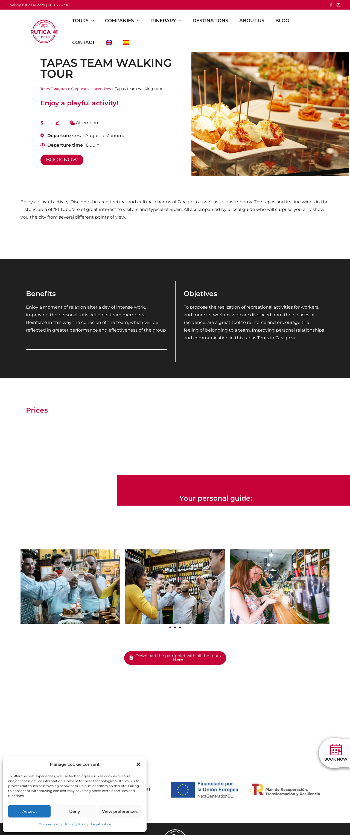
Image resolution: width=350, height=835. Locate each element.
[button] (138, 764)
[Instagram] (338, 5)
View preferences (120, 811)
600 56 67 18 (58, 5)
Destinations (218, 20)
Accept (29, 811)
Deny (74, 811)
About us (260, 20)
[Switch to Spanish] (130, 42)
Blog (293, 20)
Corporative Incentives (95, 88)
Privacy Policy (76, 824)
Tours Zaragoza (54, 88)
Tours (86, 20)
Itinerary (171, 20)
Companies (126, 20)
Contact (86, 42)
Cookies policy (50, 824)
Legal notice (101, 824)
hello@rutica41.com (27, 5)
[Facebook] (331, 5)
